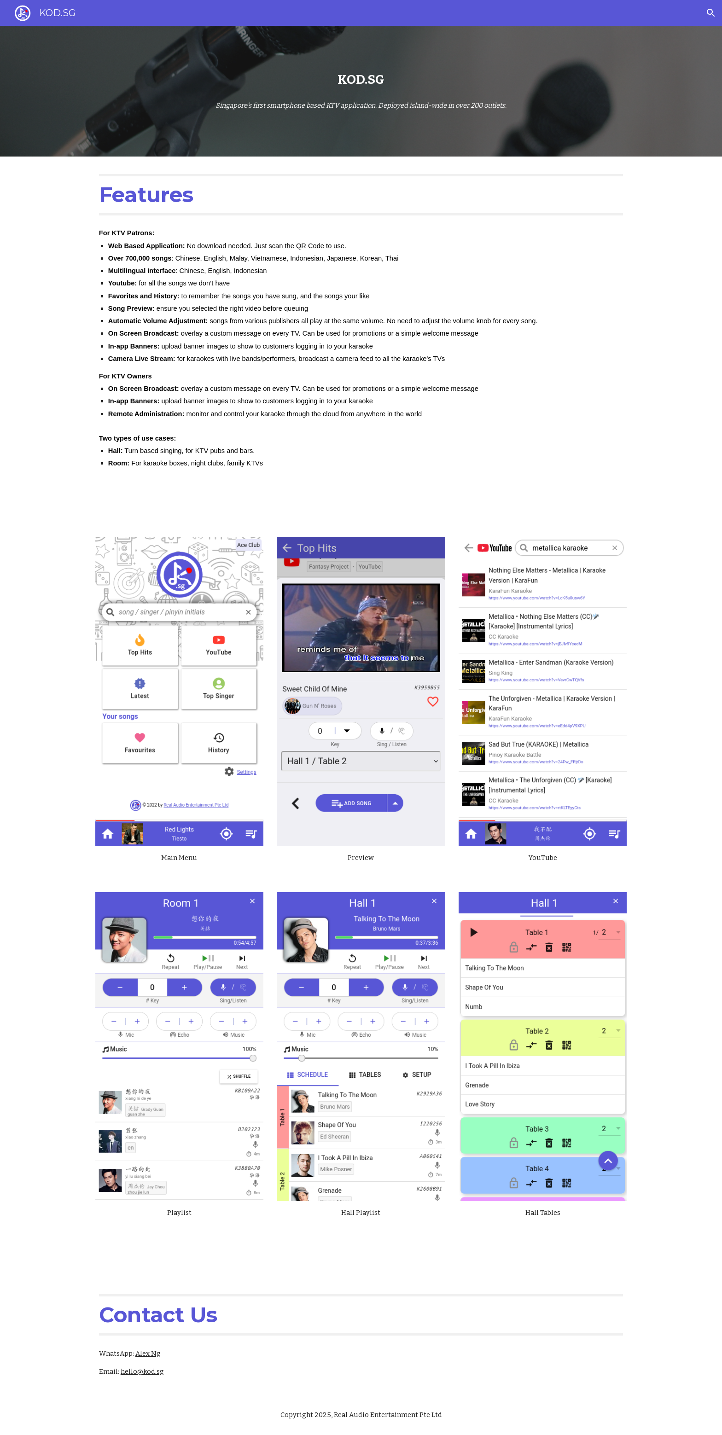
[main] (361, 79)
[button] (711, 13)
